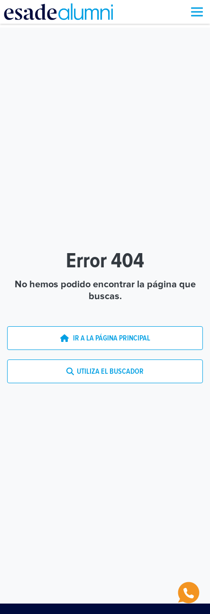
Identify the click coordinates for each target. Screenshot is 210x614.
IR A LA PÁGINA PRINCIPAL (105, 338)
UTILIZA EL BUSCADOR (105, 371)
